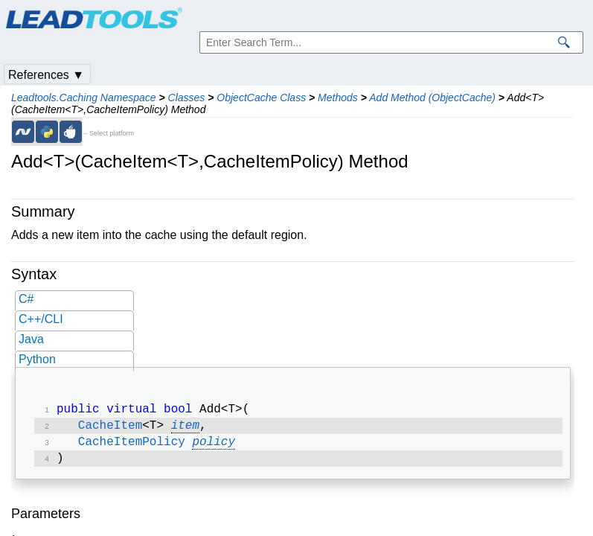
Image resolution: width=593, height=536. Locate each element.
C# (26, 299)
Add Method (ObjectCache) (432, 97)
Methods (338, 97)
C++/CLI (41, 319)
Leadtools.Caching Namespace (83, 97)
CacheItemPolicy (131, 446)
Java (31, 339)
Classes (186, 97)
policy (213, 446)
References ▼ (46, 74)
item (185, 429)
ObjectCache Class (261, 97)
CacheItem (110, 429)
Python (37, 359)
